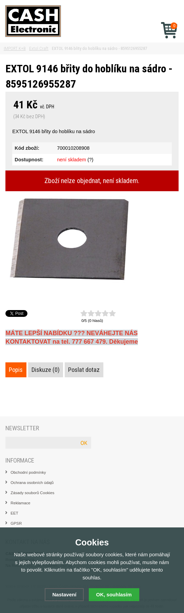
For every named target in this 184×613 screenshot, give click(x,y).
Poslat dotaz (84, 370)
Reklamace (20, 503)
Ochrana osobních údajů (32, 482)
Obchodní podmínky (28, 472)
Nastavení (64, 594)
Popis (16, 370)
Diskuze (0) (46, 370)
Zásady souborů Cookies (32, 492)
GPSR (16, 523)
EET (14, 513)
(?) (90, 159)
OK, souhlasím (114, 594)
